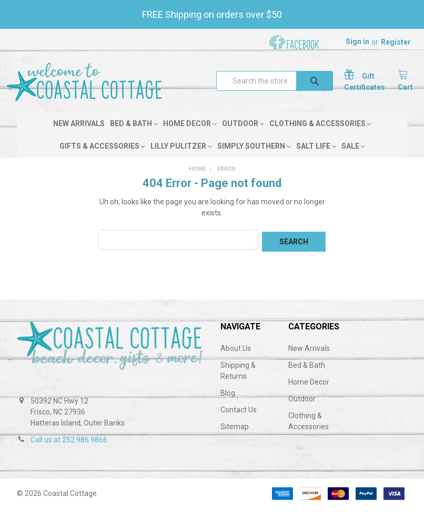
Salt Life (316, 157)
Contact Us (238, 419)
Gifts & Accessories (102, 157)
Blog (227, 402)
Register (396, 42)
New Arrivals (79, 135)
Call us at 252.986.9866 (69, 449)
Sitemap (234, 436)
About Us (235, 358)
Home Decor (190, 135)
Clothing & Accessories (320, 135)
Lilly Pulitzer (181, 157)
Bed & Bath (134, 135)
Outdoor (243, 135)
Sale (353, 157)
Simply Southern (254, 157)
